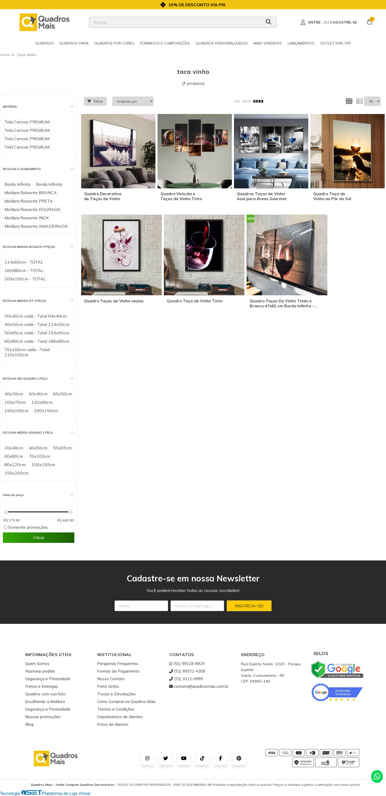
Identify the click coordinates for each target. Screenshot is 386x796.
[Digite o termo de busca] (175, 22)
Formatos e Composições (165, 43)
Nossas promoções (43, 716)
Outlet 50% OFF (335, 43)
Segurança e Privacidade (47, 678)
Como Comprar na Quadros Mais (126, 701)
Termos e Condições (116, 709)
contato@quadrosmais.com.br (198, 686)
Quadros (44, 43)
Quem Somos (37, 663)
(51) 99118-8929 (187, 663)
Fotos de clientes (112, 724)
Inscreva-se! (249, 605)
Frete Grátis (108, 686)
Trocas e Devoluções (116, 693)
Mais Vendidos (268, 43)
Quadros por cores (114, 43)
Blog (29, 724)
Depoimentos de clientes (120, 716)
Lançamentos (301, 43)
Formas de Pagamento (118, 671)
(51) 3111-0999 (186, 678)
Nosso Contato (111, 678)
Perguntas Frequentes (117, 663)
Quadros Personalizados (222, 43)
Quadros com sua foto (45, 693)
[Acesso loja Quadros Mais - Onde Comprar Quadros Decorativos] (329, 22)
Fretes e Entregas (41, 686)
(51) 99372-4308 (187, 671)
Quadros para (73, 43)
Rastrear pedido (40, 671)
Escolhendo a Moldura (45, 701)
